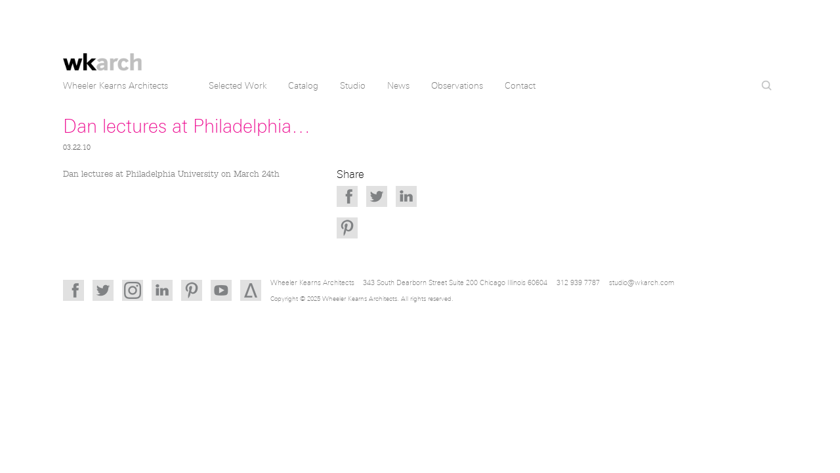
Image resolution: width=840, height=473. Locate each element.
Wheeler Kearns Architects (102, 54)
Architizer (250, 290)
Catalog (303, 85)
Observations (457, 85)
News (398, 85)
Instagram (132, 290)
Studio (353, 85)
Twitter (376, 196)
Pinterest (347, 227)
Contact (520, 85)
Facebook (347, 196)
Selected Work (238, 85)
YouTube (221, 290)
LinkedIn (406, 196)
